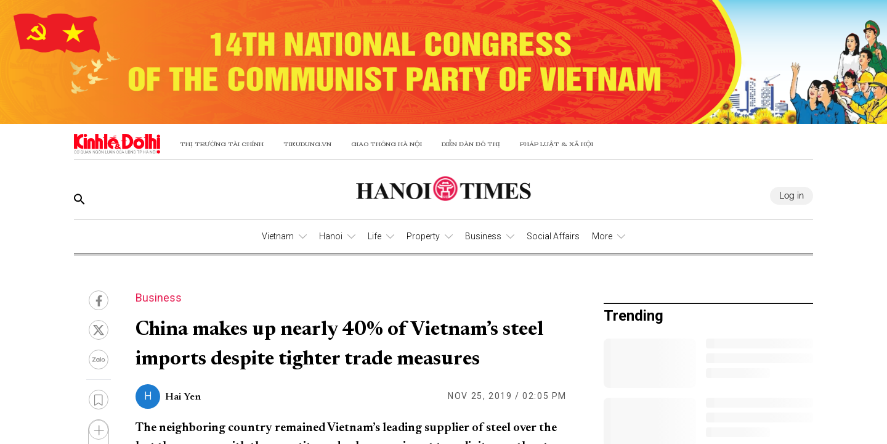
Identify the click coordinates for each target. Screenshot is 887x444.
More (602, 236)
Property (423, 236)
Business (483, 236)
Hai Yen (183, 397)
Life (374, 236)
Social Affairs (553, 236)
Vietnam (278, 236)
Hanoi (330, 236)
